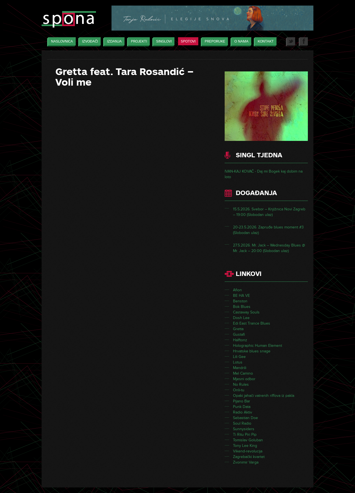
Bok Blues (241, 307)
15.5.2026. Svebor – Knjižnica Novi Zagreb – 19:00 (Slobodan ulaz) (269, 212)
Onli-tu (238, 390)
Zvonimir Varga (245, 462)
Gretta (238, 329)
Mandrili (239, 368)
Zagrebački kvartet (249, 457)
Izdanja (113, 41)
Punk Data (241, 407)
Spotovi (188, 41)
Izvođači (88, 41)
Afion (237, 290)
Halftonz (240, 340)
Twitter (290, 41)
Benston (240, 301)
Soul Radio (242, 423)
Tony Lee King (245, 446)
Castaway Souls (246, 312)
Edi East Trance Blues (251, 323)
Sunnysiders (243, 429)
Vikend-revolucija (247, 451)
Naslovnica (60, 41)
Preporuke (213, 41)
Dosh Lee (241, 318)
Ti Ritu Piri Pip (245, 434)
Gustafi (239, 334)
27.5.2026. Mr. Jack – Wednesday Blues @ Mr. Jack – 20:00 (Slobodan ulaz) (269, 248)
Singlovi (162, 41)
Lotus (237, 362)
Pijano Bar (241, 401)
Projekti (137, 41)
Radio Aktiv (242, 412)
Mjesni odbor (244, 379)
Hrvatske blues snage (251, 351)
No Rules (241, 384)
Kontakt (264, 41)
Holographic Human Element (257, 345)
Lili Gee (239, 357)
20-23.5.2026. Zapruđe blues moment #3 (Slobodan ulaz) (268, 230)
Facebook (303, 41)
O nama (240, 41)
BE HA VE (241, 295)
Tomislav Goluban (248, 440)
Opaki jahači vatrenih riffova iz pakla (263, 396)
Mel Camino (243, 373)
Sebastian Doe (245, 418)
